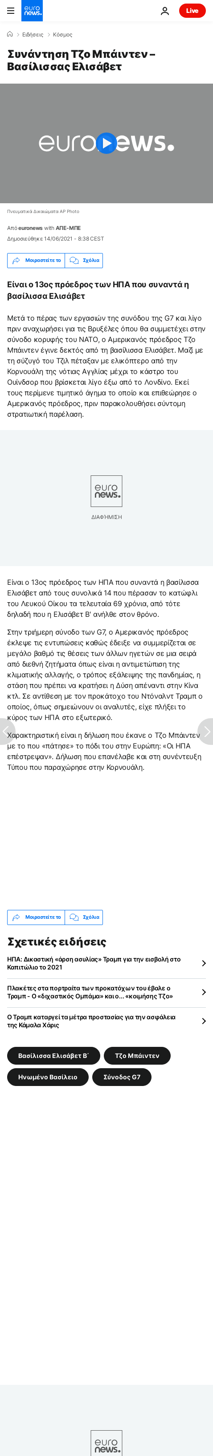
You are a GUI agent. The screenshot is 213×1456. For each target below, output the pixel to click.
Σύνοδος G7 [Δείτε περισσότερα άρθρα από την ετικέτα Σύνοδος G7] (121, 1076)
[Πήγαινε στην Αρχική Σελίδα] (32, 10)
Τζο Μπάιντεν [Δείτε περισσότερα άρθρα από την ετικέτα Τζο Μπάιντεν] (137, 1055)
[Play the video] (106, 143)
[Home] (9, 34)
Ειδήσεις (32, 34)
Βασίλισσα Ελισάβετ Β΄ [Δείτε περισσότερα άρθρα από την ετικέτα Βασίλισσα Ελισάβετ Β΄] (53, 1055)
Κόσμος (62, 34)
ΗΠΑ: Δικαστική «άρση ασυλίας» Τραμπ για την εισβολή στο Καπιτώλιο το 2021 (94, 963)
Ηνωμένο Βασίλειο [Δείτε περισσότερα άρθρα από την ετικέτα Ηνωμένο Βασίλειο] (48, 1076)
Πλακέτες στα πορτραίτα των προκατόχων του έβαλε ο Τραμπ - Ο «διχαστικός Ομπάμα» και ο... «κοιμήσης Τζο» (90, 992)
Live (192, 10)
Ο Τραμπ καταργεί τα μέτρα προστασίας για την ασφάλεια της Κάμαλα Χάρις (91, 1021)
